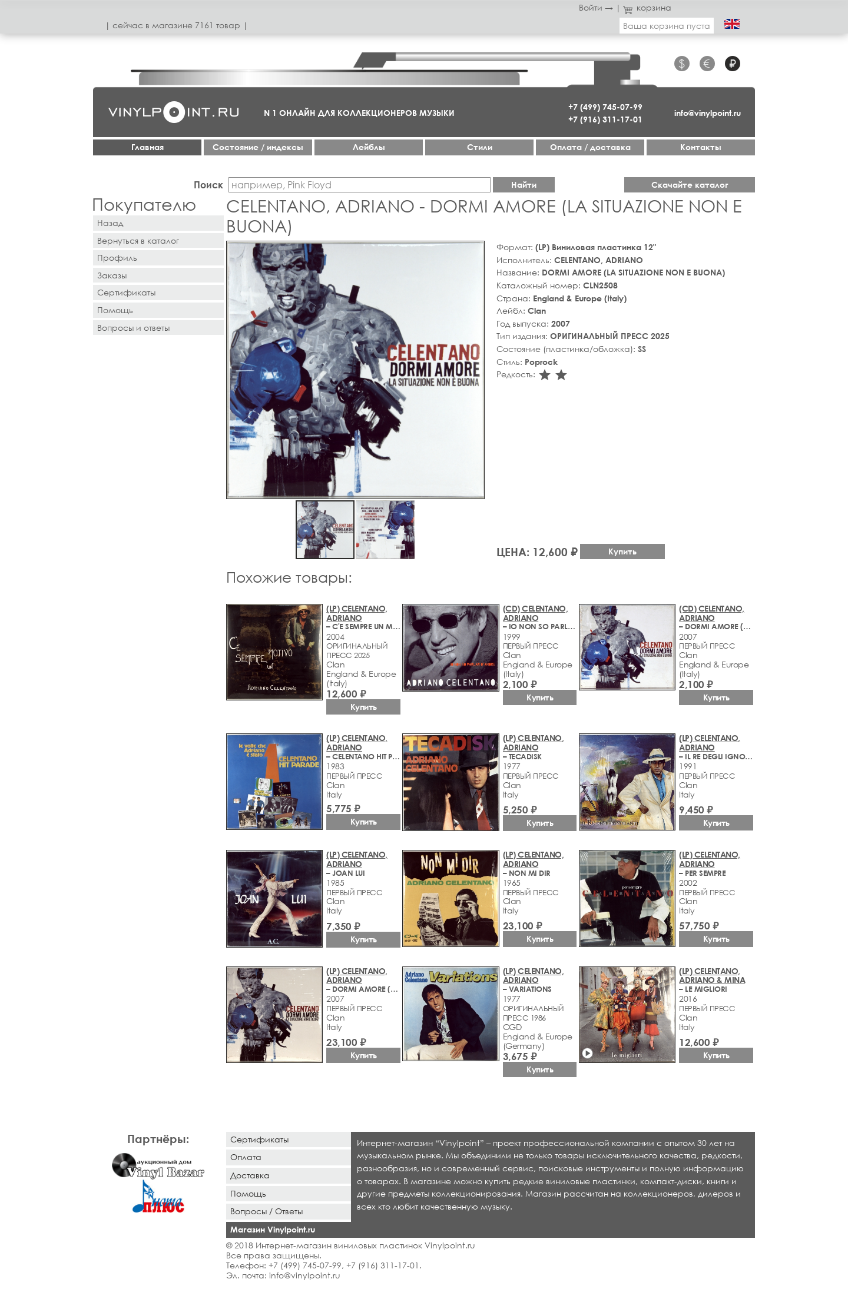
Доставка (250, 1175)
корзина (647, 7)
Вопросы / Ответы (266, 1211)
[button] (473, 251)
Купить (622, 551)
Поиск (208, 184)
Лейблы (369, 147)
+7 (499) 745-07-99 (605, 107)
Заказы (112, 275)
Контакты (700, 147)
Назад (110, 223)
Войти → (596, 7)
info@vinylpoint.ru (707, 113)
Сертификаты (126, 292)
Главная (147, 147)
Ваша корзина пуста (666, 26)
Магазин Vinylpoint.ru (272, 1229)
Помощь (115, 310)
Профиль (117, 258)
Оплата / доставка (590, 147)
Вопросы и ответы (133, 328)
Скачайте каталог (689, 185)
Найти (523, 185)
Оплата (245, 1157)
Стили (479, 147)
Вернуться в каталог (138, 240)
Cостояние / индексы (258, 147)
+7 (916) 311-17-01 (605, 119)
